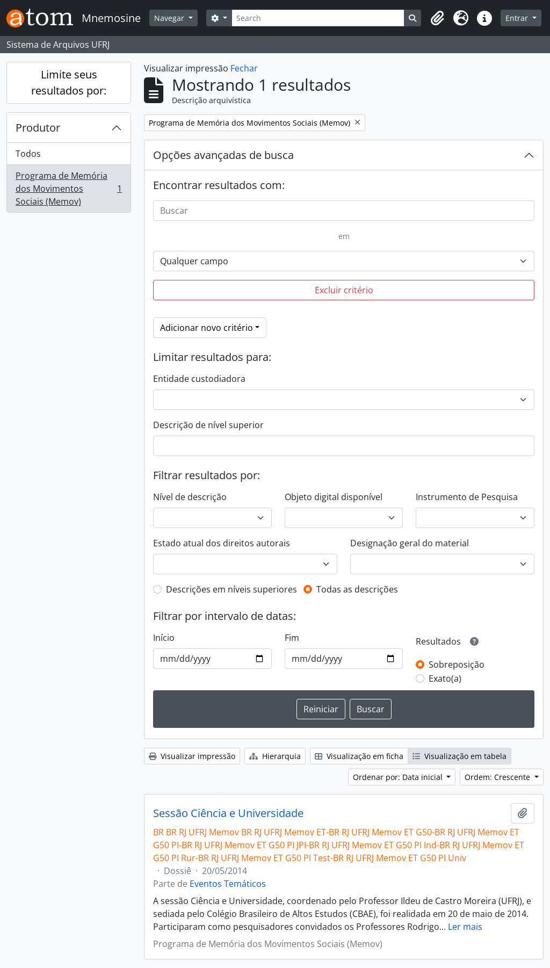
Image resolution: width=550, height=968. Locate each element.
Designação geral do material (409, 543)
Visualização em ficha (359, 756)
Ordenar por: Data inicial (399, 777)
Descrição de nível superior (208, 425)
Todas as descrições (357, 589)
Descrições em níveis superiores (231, 589)
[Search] (318, 18)
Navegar (170, 18)
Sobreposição (456, 664)
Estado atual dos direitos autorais (221, 543)
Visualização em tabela (459, 756)
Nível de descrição (190, 497)
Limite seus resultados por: (68, 82)
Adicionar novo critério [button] (206, 328)
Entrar (517, 18)
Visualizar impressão (192, 756)
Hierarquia (275, 756)
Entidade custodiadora (199, 379)
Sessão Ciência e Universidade (228, 813)
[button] (437, 18)
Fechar (244, 68)
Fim (292, 638)
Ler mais (465, 927)
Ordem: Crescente (498, 777)
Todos (28, 154)
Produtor (38, 127)
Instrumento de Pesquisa (467, 497)
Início (164, 638)
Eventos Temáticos (228, 884)
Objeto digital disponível (333, 497)
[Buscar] (343, 210)
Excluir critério (344, 290)
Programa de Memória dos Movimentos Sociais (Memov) (68, 188)
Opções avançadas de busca (223, 155)
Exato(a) (445, 678)
